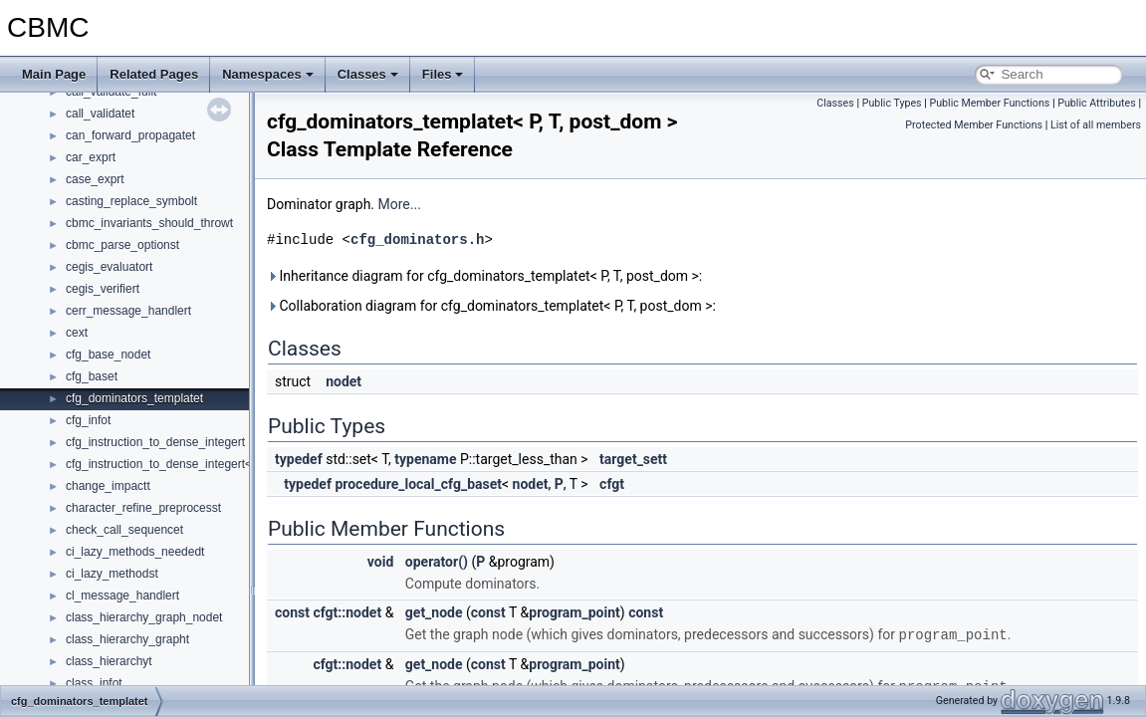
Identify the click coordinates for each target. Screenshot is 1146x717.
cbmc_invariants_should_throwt (149, 223)
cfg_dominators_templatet (134, 398)
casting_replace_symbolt (131, 201)
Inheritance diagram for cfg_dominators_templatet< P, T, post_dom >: (484, 276)
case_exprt (95, 179)
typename (425, 459)
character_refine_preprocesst (143, 508)
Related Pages (154, 74)
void (380, 562)
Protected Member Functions (973, 125)
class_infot (94, 683)
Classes (368, 74)
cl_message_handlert (122, 595)
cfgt (611, 484)
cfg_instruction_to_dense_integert (155, 442)
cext (77, 333)
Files (443, 74)
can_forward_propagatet (130, 135)
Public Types (892, 103)
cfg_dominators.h (417, 239)
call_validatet (100, 113)
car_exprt (90, 157)
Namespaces (268, 74)
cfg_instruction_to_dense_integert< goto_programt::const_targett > (242, 464)
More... (399, 204)
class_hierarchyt (109, 661)
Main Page (54, 74)
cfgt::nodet (347, 612)
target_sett (633, 459)
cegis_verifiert (102, 289)
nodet (343, 381)
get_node (434, 612)
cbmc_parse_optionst (122, 245)
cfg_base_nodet (108, 354)
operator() (436, 562)
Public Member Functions (990, 103)
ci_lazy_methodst (112, 574)
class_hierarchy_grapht (127, 639)
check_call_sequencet (124, 530)
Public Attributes (1096, 103)
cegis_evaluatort (109, 267)
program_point (574, 612)
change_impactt (108, 486)
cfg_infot (88, 420)
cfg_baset (91, 376)
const (292, 612)
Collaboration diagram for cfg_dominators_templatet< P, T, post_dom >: (491, 306)
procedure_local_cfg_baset (418, 484)
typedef (299, 459)
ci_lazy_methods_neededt (135, 552)
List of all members (1095, 125)
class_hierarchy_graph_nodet (144, 617)
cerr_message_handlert (128, 311)
